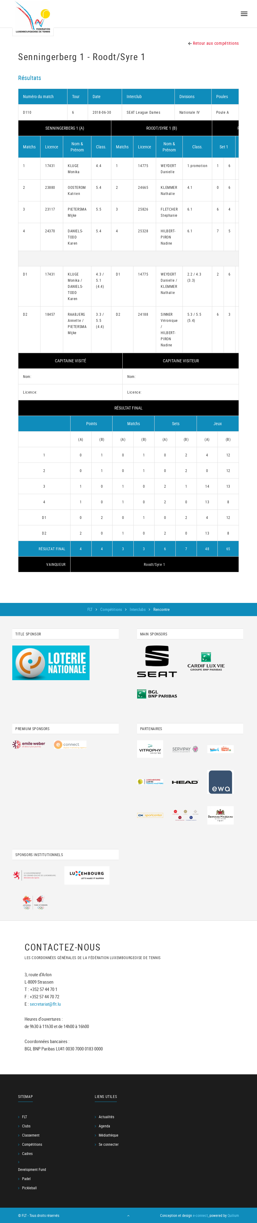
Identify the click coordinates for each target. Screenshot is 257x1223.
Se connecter (109, 1144)
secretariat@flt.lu (45, 1004)
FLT (90, 609)
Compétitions (111, 609)
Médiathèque (108, 1135)
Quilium (233, 1215)
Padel (26, 1178)
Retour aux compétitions (213, 43)
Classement (31, 1135)
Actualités (106, 1116)
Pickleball (29, 1187)
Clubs (26, 1125)
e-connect (200, 1215)
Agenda (104, 1125)
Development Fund (32, 1169)
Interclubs (138, 609)
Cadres (27, 1153)
